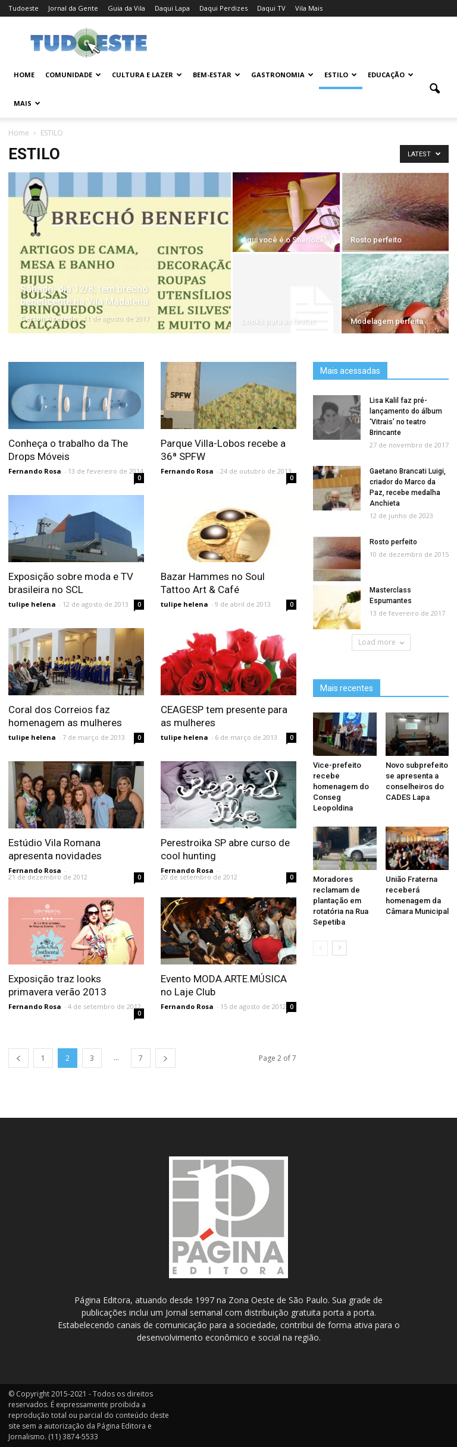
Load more (381, 642)
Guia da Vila (126, 8)
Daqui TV (271, 8)
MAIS (27, 103)
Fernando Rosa (34, 470)
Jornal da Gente (73, 8)
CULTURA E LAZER (147, 74)
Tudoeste (23, 8)
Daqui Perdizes (223, 8)
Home (24, 74)
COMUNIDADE (73, 74)
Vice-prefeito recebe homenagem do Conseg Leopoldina (341, 786)
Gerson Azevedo (48, 318)
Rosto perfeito (393, 542)
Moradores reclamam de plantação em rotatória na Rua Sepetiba (340, 900)
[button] (434, 89)
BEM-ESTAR (216, 74)
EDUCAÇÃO (391, 74)
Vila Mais (309, 8)
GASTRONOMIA (282, 74)
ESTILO (340, 74)
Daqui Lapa (172, 8)
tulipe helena (32, 604)
